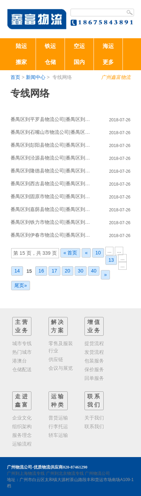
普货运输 (58, 418)
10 (98, 252)
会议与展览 (61, 368)
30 (80, 271)
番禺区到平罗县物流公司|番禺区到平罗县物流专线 (52, 119)
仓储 (50, 62)
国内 (79, 62)
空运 (79, 46)
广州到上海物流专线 (26, 473)
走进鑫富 (22, 400)
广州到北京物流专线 (65, 473)
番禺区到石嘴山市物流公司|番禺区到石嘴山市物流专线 (52, 132)
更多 (108, 62)
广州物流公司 (97, 473)
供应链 (56, 359)
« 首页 (70, 252)
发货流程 (94, 352)
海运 (108, 46)
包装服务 (94, 361)
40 (94, 271)
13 (111, 260)
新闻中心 (35, 77)
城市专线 (22, 343)
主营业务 (22, 326)
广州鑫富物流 (116, 77)
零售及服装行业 (61, 347)
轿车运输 (58, 435)
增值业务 (94, 326)
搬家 (21, 62)
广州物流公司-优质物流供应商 (35, 467)
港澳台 (19, 361)
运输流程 (22, 444)
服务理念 (22, 435)
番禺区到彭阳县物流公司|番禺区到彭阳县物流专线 (52, 145)
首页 (15, 77)
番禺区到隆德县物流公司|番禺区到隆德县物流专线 (52, 170)
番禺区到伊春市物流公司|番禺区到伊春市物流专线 (52, 235)
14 (17, 271)
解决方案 (58, 326)
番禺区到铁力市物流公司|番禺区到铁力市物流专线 (52, 222)
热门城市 (22, 352)
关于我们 (94, 418)
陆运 (21, 46)
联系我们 (94, 400)
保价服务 (94, 369)
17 (54, 271)
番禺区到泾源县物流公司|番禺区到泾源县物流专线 (52, 158)
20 (67, 271)
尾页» (20, 285)
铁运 (50, 46)
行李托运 (58, 426)
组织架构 (22, 426)
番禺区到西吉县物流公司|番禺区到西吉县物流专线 (52, 183)
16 (41, 271)
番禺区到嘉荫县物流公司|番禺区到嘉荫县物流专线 (52, 209)
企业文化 (22, 418)
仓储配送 (22, 369)
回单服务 (94, 378)
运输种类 (58, 400)
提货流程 (94, 343)
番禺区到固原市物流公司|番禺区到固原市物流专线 (52, 196)
